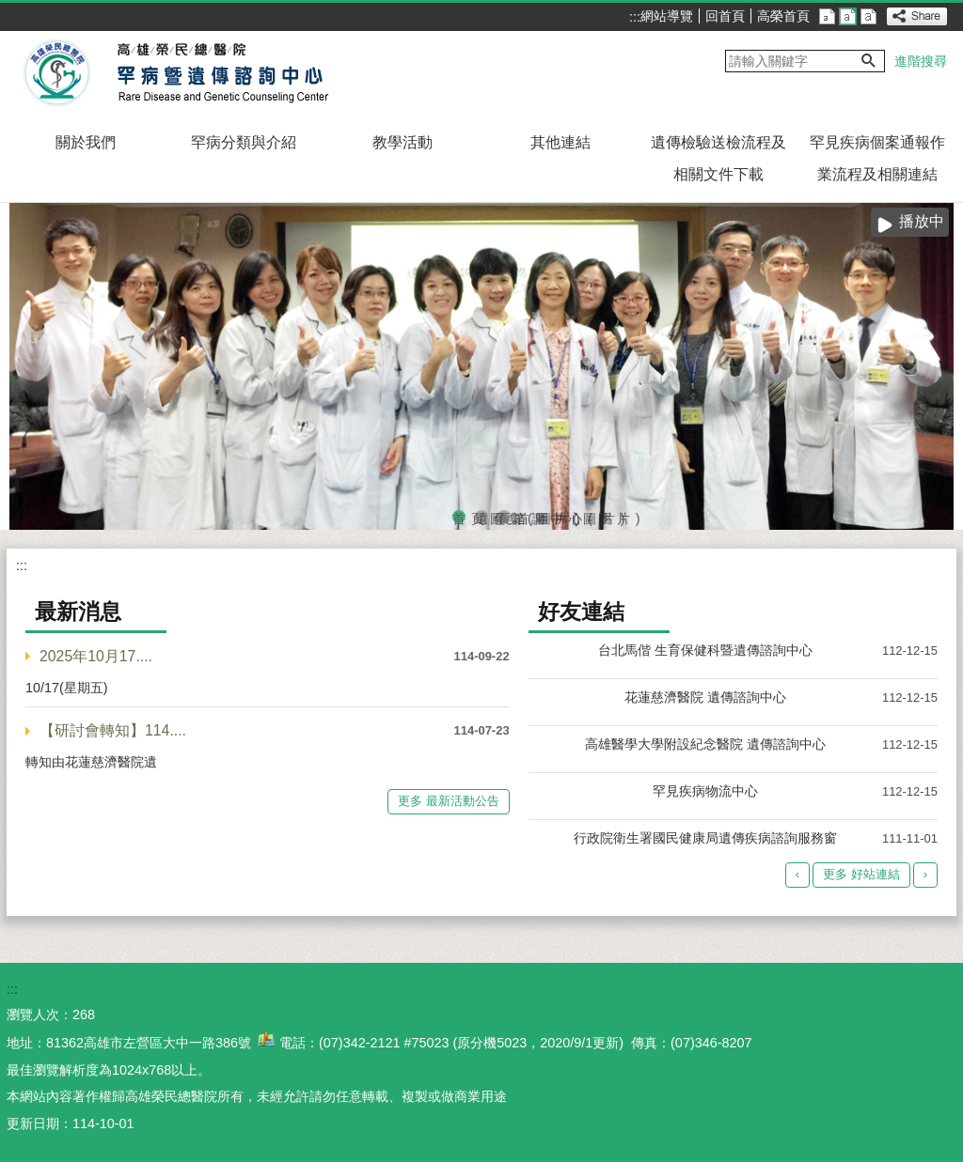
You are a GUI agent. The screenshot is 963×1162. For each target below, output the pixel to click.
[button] (869, 61)
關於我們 (85, 142)
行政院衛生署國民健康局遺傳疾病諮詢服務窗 (705, 837)
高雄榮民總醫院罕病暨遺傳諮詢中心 (179, 73)
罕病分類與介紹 (243, 142)
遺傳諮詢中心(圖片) (481, 517)
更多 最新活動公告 (448, 801)
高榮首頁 (783, 15)
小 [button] (827, 16)
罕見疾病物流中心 (705, 790)
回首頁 (725, 15)
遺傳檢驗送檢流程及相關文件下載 (718, 158)
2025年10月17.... (95, 656)
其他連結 (560, 142)
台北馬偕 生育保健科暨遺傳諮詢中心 (705, 650)
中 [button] (848, 16)
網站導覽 (666, 15)
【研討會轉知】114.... (112, 730)
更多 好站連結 (861, 874)
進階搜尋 (920, 61)
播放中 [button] (921, 221)
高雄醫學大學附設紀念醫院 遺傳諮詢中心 (705, 743)
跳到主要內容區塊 (9, 9)
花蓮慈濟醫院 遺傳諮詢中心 (705, 697)
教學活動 (402, 142)
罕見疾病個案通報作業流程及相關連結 (877, 158)
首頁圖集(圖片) (459, 517)
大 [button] (868, 16)
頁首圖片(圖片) (504, 517)
